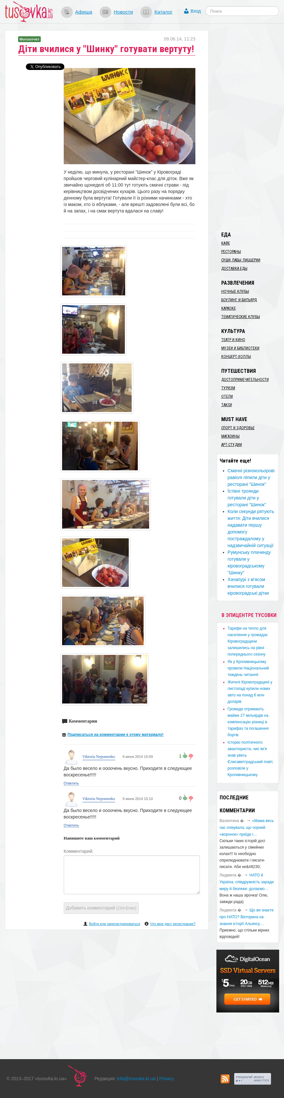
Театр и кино (233, 339)
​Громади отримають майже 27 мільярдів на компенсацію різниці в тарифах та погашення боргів (248, 722)
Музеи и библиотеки (240, 348)
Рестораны (231, 251)
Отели (227, 396)
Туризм (228, 388)
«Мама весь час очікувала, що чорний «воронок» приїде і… (247, 827)
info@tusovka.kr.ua (136, 1078)
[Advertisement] (250, 127)
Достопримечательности (245, 379)
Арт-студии (231, 444)
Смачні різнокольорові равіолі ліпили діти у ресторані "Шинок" (251, 477)
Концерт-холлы (236, 356)
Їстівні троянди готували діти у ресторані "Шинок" (247, 497)
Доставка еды (234, 268)
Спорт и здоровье (238, 428)
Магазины (230, 436)
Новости (123, 12)
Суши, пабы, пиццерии (240, 260)
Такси (226, 405)
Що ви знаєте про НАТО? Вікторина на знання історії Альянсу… (247, 917)
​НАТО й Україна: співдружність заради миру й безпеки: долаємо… (247, 882)
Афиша (83, 12)
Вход (196, 11)
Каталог (163, 12)
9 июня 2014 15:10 (137, 799)
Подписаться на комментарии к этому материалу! (116, 734)
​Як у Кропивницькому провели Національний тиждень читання (248, 668)
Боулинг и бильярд (239, 300)
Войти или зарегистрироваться (114, 924)
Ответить (71, 783)
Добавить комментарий (101, 907)
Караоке (228, 308)
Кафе (225, 243)
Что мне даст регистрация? (172, 924)
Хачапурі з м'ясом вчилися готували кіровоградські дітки (248, 586)
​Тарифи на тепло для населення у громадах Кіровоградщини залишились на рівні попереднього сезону (248, 641)
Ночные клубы (235, 291)
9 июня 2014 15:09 (137, 757)
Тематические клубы (240, 317)
